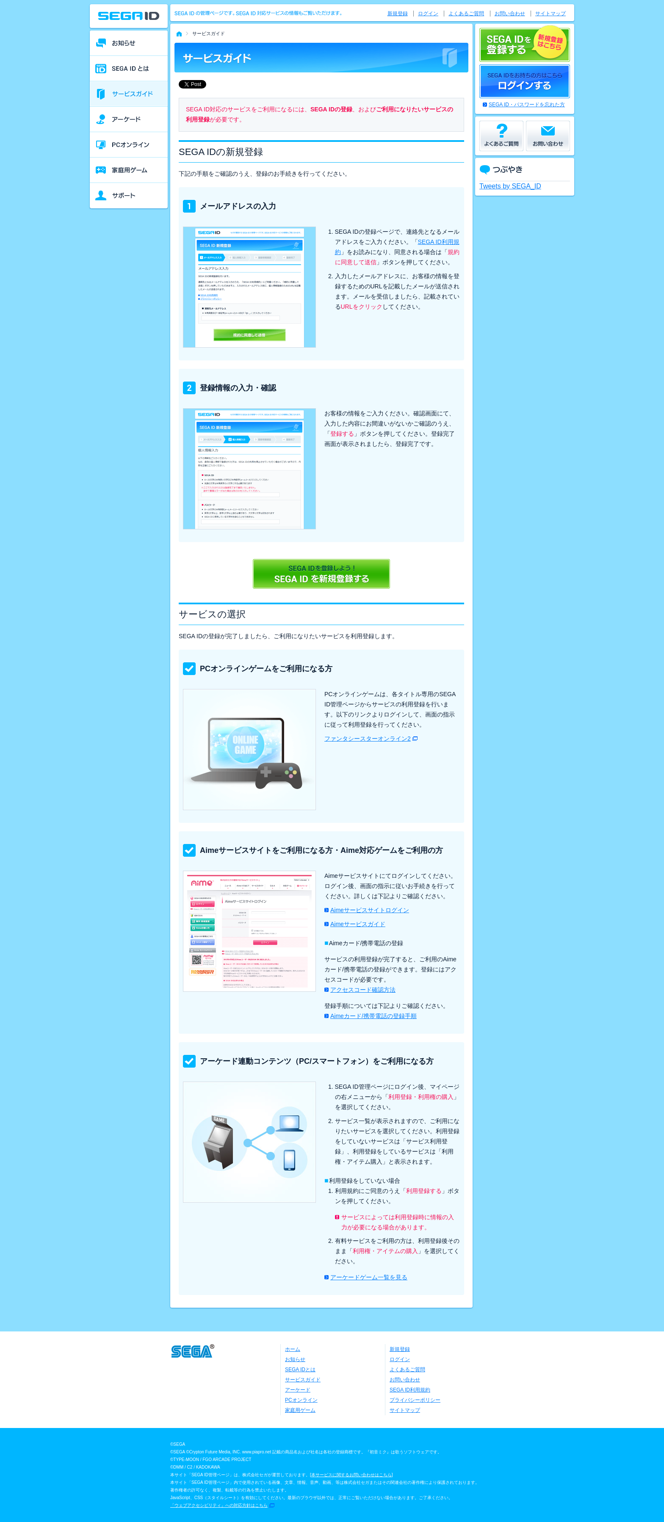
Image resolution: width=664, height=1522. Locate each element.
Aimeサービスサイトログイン (369, 910)
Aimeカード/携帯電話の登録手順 (373, 1016)
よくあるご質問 (466, 14)
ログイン (428, 14)
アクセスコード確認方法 (363, 989)
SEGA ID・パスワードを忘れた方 (527, 105)
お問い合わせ (510, 14)
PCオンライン (301, 1400)
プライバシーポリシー (415, 1400)
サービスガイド (303, 1380)
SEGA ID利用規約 (410, 1390)
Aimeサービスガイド (357, 924)
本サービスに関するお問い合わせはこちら (351, 1474)
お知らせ (295, 1359)
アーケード (297, 1390)
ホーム (292, 1349)
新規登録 (397, 14)
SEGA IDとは (300, 1370)
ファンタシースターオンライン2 (367, 738)
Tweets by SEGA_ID (510, 186)
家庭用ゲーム (300, 1410)
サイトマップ (550, 14)
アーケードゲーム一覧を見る (368, 1277)
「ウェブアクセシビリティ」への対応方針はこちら (219, 1505)
